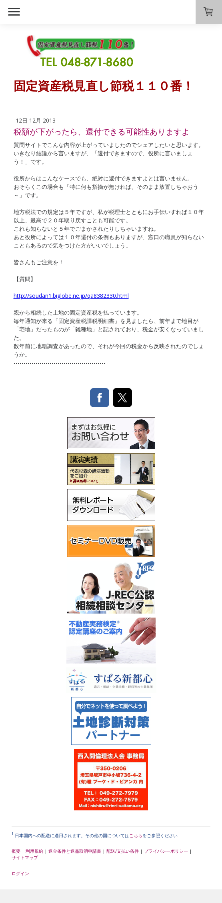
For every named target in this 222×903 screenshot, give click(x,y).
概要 (16, 851)
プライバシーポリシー (166, 851)
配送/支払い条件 (122, 851)
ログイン (20, 873)
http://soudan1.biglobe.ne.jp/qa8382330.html (71, 295)
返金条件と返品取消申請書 (74, 851)
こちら (135, 835)
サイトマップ (25, 857)
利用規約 (34, 851)
